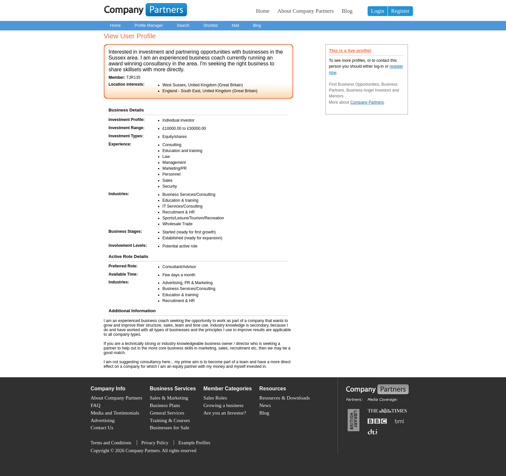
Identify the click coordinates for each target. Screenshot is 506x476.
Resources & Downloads (284, 397)
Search (183, 25)
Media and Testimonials (115, 413)
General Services (167, 413)
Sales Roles (215, 397)
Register (400, 11)
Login (377, 11)
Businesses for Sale (169, 427)
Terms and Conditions (111, 442)
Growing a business (223, 405)
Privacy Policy (154, 442)
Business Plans (165, 405)
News (265, 405)
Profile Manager (148, 25)
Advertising (103, 420)
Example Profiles (194, 442)
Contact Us (102, 427)
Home (263, 11)
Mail (235, 25)
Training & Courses (170, 420)
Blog (347, 11)
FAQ (96, 405)
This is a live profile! (350, 50)
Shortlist (210, 25)
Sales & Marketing (169, 397)
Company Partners (367, 102)
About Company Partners (305, 11)
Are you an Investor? (224, 413)
